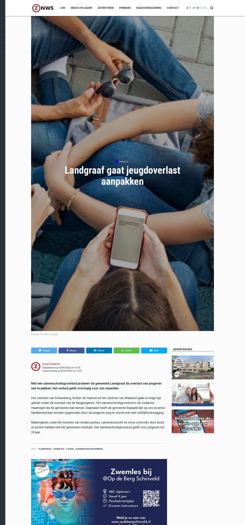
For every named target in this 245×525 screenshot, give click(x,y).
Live (62, 7)
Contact (173, 7)
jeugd (71, 449)
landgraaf (46, 449)
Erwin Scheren (51, 364)
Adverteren (106, 7)
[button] (44, 350)
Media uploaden (81, 7)
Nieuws (123, 161)
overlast (60, 449)
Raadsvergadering (148, 7)
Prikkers (125, 7)
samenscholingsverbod (90, 449)
